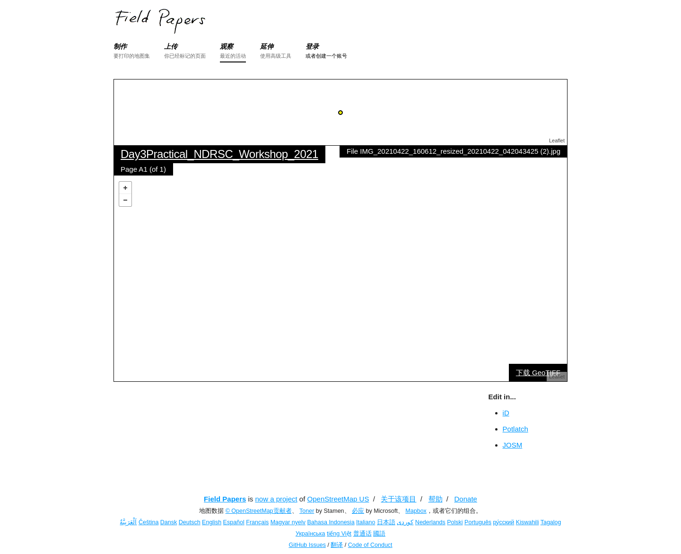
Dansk (168, 522)
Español (233, 522)
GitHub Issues (307, 545)
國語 (379, 533)
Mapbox (415, 511)
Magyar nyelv (288, 522)
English (211, 522)
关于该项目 (398, 499)
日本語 (386, 522)
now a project (276, 499)
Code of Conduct (370, 545)
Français (257, 522)
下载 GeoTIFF (538, 373)
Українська (310, 533)
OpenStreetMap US (338, 499)
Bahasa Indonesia (331, 522)
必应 (358, 511)
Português (477, 522)
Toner (306, 511)
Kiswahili (527, 522)
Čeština (148, 522)
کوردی (405, 522)
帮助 (435, 499)
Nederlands (430, 522)
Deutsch (190, 522)
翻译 (337, 545)
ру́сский (504, 522)
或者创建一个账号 (326, 56)
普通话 (362, 533)
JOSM (513, 445)
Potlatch (515, 429)
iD (506, 413)
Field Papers (225, 499)
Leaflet (557, 140)
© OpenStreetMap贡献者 (259, 511)
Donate (465, 499)
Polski (455, 522)
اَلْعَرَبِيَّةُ (128, 522)
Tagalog (551, 522)
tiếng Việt (339, 533)
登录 (312, 46)
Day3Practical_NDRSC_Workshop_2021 (219, 154)
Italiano (365, 522)
